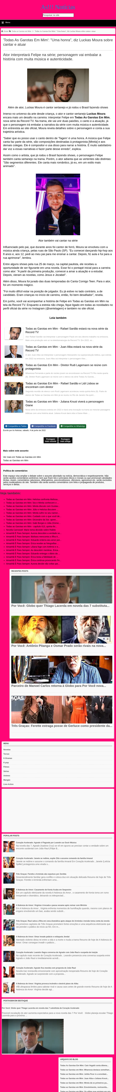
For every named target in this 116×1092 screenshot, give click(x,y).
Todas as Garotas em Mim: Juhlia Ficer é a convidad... (84, 1074)
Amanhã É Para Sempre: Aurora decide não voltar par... (33, 563)
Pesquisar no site (51, 15)
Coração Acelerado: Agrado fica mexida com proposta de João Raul (46, 968)
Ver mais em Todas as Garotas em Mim (22, 457)
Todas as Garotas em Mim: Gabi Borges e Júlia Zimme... (33, 523)
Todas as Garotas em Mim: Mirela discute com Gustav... (33, 506)
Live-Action (8, 784)
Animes (6, 776)
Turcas (6, 754)
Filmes (6, 767)
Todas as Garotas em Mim (15, 460)
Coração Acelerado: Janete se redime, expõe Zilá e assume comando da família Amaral (54, 858)
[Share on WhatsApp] (72, 426)
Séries (6, 771)
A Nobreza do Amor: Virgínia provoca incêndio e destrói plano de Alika (47, 984)
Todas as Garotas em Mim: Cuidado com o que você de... (33, 516)
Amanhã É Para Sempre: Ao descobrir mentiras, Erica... (33, 550)
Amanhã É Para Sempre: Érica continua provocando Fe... (33, 560)
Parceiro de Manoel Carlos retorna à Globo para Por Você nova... (58, 685)
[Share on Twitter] (16, 426)
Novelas (7, 750)
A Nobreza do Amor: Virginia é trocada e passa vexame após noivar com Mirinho (51, 905)
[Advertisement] (57, 810)
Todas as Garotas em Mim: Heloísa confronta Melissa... (32, 499)
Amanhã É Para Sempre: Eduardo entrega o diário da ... (33, 553)
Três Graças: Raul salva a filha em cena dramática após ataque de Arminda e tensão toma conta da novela (63, 921)
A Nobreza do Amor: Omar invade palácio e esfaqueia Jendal (43, 937)
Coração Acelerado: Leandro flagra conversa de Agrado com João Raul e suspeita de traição (57, 952)
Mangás (6, 780)
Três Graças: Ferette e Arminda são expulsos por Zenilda (41, 874)
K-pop (6, 763)
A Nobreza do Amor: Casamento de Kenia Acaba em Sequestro (43, 890)
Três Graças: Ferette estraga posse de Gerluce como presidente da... (61, 725)
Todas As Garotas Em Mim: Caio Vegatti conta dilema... (84, 1065)
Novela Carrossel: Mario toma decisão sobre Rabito (31, 530)
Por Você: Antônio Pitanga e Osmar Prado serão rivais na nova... (58, 645)
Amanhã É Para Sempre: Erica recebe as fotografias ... (32, 543)
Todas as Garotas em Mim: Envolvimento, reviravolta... (84, 1087)
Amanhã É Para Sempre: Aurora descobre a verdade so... (34, 533)
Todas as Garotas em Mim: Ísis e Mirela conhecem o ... (32, 503)
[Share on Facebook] (43, 426)
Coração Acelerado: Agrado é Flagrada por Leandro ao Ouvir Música (46, 843)
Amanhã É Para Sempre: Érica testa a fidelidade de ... (32, 557)
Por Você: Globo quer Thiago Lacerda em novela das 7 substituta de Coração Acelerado (40, 1008)
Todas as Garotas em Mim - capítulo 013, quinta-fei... (31, 526)
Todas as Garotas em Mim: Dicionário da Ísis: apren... (32, 519)
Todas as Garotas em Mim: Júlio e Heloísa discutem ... (32, 509)
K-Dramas (7, 758)
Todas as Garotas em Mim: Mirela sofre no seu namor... (32, 513)
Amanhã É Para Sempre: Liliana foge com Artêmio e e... (33, 547)
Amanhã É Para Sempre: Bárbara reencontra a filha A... (33, 536)
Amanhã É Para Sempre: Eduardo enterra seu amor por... (33, 540)
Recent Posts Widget (18, 737)
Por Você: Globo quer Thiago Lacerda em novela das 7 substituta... (60, 605)
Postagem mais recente (50, 440)
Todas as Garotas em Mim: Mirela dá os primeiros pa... (84, 1083)
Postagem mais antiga (65, 440)
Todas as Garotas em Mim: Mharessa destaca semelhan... (85, 1070)
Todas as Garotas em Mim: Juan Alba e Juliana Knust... (84, 1078)
